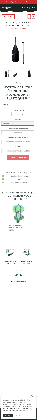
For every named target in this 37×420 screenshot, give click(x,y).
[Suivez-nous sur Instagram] (24, 8)
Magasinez (11, 23)
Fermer (18, 415)
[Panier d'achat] (32, 7)
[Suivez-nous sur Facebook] (22, 8)
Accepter (8, 415)
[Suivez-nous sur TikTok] (28, 8)
